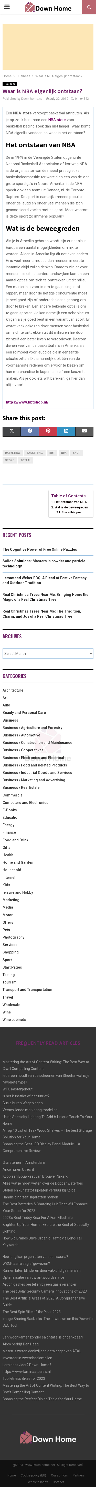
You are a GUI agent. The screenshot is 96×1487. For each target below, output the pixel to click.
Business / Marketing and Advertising (34, 780)
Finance (9, 832)
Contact (58, 1482)
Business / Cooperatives (23, 750)
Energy (8, 825)
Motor (8, 915)
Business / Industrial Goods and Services (37, 773)
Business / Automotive (21, 735)
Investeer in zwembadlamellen (27, 1358)
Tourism (10, 982)
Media (8, 907)
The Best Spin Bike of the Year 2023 (32, 1312)
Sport (7, 960)
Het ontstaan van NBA (71, 502)
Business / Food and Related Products (35, 765)
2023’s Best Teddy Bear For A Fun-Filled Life (38, 1218)
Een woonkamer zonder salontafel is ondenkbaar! (43, 1337)
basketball (35, 452)
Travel (8, 997)
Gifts (6, 847)
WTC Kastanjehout (18, 1089)
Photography (13, 937)
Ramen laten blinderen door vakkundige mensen (42, 1270)
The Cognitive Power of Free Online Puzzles (40, 549)
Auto (6, 705)
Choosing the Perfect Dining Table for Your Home (42, 1399)
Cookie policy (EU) (33, 1475)
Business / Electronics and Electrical (33, 758)
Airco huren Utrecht (18, 1169)
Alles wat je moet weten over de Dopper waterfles (43, 1183)
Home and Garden (18, 862)
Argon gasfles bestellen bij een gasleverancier (40, 1284)
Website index (38, 1482)
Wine (7, 1012)
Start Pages (12, 967)
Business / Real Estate (21, 787)
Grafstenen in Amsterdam (24, 1162)
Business (10, 84)
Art (5, 698)
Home (11, 1475)
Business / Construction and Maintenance (37, 743)
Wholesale (11, 1005)
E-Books (10, 810)
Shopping (11, 952)
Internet (9, 877)
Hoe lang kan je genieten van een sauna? (35, 1257)
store (9, 460)
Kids (6, 885)
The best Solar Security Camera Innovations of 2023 (45, 1291)
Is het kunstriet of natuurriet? (26, 1096)
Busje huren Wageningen (23, 1103)
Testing (9, 975)
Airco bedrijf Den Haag (21, 1344)
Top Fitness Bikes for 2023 (24, 1378)
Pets (6, 930)
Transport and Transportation (27, 990)
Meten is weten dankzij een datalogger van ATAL (42, 1351)
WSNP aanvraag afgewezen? (26, 1264)
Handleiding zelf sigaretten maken (30, 1197)
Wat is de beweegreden (71, 507)
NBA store (57, 119)
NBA (64, 452)
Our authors (59, 1475)
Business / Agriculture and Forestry (32, 728)
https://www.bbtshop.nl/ (27, 402)
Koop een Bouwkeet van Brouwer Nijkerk (35, 1176)
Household (12, 870)
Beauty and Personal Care (24, 713)
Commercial (13, 795)
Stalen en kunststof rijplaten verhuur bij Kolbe (39, 1190)
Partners (79, 1475)
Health (8, 855)
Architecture (13, 690)
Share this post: (72, 512)
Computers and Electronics (25, 803)
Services (10, 945)
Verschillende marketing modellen (30, 1110)
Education (11, 817)
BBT (52, 452)
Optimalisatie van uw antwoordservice (33, 1277)
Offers (8, 922)
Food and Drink (15, 840)
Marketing (11, 900)
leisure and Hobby (18, 892)
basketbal (12, 452)
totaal (25, 460)
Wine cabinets (14, 1020)
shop (76, 452)
